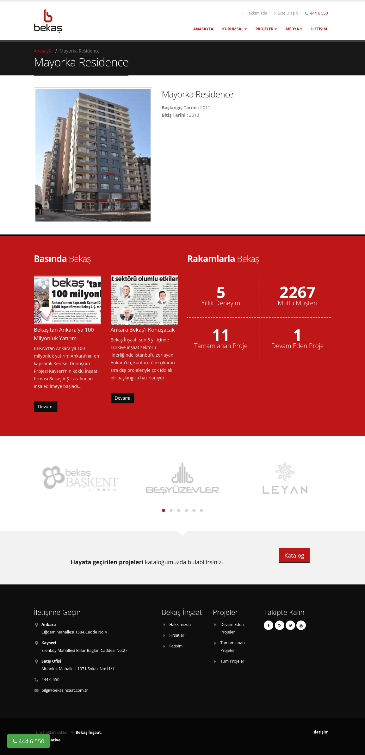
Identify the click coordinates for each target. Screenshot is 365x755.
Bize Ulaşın (286, 13)
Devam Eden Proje (297, 346)
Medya (294, 29)
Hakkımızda (254, 13)
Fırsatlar (176, 635)
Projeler (266, 29)
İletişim (319, 29)
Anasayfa (203, 29)
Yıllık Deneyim (220, 303)
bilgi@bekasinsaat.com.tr (64, 690)
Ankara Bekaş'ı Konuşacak (143, 329)
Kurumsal (234, 29)
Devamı (45, 406)
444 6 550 (319, 13)
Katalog (294, 555)
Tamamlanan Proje (220, 346)
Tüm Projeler (232, 661)
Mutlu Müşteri (298, 303)
